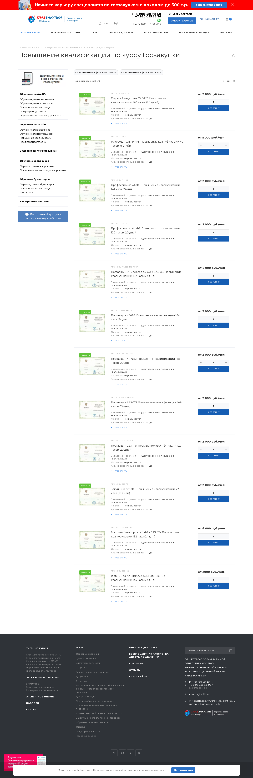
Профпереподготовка (33, 111)
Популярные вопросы (88, 731)
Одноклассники (130, 752)
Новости (32, 703)
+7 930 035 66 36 (148, 16)
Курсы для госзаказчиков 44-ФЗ (43, 654)
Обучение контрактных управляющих (42, 115)
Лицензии (81, 681)
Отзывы (80, 727)
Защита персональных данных (92, 672)
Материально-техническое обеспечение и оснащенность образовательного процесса (100, 688)
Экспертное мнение (40, 696)
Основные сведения (87, 654)
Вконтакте (114, 752)
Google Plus (138, 752)
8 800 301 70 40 (148, 14)
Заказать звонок (182, 21)
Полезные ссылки (86, 736)
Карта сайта (138, 676)
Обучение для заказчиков (35, 129)
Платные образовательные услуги (95, 701)
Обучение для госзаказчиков (37, 99)
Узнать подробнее (209, 4)
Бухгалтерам (33, 683)
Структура (81, 667)
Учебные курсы (37, 648)
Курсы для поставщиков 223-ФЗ (43, 664)
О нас (80, 647)
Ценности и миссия (86, 658)
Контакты (136, 663)
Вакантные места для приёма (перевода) (98, 717)
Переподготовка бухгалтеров (37, 184)
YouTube (122, 752)
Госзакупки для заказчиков (40, 687)
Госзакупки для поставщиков (42, 690)
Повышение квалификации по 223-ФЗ (95, 72)
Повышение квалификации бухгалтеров (35, 190)
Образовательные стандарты (92, 722)
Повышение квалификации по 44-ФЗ (141, 72)
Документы (82, 676)
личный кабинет (209, 19)
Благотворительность (88, 663)
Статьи (31, 709)
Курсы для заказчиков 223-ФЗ (42, 661)
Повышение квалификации (35, 107)
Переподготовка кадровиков (37, 166)
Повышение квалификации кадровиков (43, 170)
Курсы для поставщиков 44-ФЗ (43, 658)
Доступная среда (85, 696)
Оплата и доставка (143, 647)
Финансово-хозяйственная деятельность (99, 713)
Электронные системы (42, 677)
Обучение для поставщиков (36, 103)
